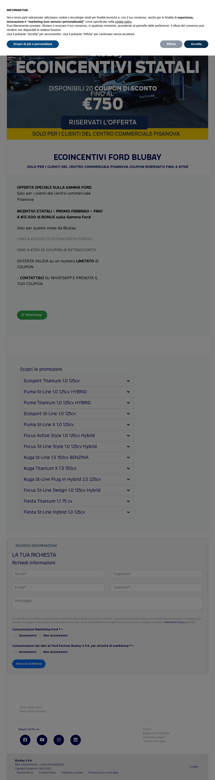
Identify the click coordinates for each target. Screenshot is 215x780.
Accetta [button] (196, 44)
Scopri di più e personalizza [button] (32, 44)
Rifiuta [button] (171, 44)
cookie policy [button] (123, 21)
